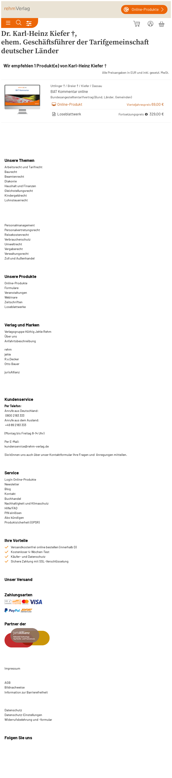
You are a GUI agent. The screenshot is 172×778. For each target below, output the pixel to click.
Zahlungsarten (19, 594)
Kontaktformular (60, 455)
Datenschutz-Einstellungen (23, 715)
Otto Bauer (12, 364)
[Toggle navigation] (8, 23)
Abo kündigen (14, 517)
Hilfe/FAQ (11, 508)
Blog (8, 489)
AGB (8, 682)
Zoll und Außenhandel (19, 258)
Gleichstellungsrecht (19, 191)
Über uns (11, 336)
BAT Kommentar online (69, 91)
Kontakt (10, 494)
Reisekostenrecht (17, 234)
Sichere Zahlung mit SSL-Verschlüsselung (40, 561)
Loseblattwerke (15, 307)
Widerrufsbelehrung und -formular (28, 719)
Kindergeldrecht (16, 195)
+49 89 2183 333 (15, 425)
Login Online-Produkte (20, 479)
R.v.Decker (12, 359)
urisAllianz (12, 372)
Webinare (11, 297)
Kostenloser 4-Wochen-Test (30, 552)
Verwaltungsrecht (17, 253)
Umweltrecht (13, 244)
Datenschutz (13, 710)
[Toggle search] (18, 23)
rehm (8, 349)
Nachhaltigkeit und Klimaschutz (26, 503)
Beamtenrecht (14, 176)
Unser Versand (18, 579)
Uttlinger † (57, 86)
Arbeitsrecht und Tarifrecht (23, 167)
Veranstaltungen (16, 292)
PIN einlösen (13, 513)
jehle (8, 354)
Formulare (11, 288)
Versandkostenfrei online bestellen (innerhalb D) (44, 547)
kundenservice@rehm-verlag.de (27, 446)
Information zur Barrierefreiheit (26, 692)
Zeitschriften (14, 302)
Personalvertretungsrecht (22, 230)
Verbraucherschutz (17, 239)
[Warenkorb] (161, 23)
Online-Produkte (16, 283)
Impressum (12, 668)
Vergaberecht (14, 249)
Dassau (97, 86)
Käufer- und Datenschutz (28, 556)
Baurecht (11, 172)
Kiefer (85, 86)
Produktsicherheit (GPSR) (22, 522)
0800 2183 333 (14, 415)
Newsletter (12, 484)
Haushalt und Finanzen (20, 186)
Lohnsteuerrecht (16, 200)
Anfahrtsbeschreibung (20, 341)
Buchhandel (13, 498)
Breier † (73, 86)
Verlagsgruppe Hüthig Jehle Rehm (28, 331)
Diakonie (11, 181)
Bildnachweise (15, 687)
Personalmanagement (20, 225)
